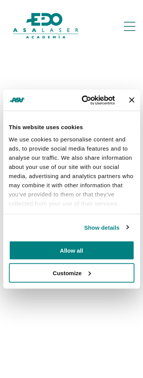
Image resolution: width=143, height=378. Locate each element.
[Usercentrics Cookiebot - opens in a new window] (85, 100)
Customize (72, 272)
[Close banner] (131, 100)
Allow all (71, 250)
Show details (102, 227)
